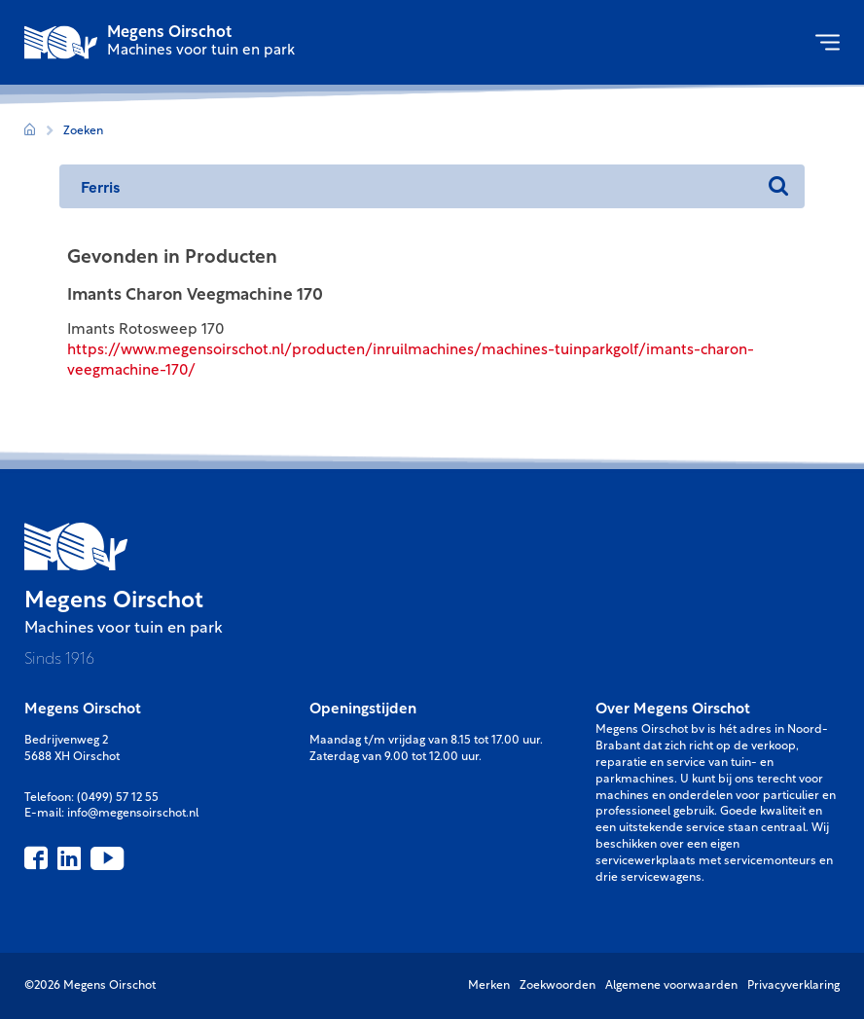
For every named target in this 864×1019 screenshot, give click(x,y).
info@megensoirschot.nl (132, 813)
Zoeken (83, 131)
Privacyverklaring (793, 986)
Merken (489, 986)
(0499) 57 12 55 (118, 798)
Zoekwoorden (557, 986)
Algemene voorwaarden (671, 986)
